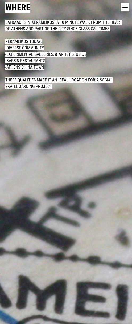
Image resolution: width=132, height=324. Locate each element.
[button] (125, 7)
